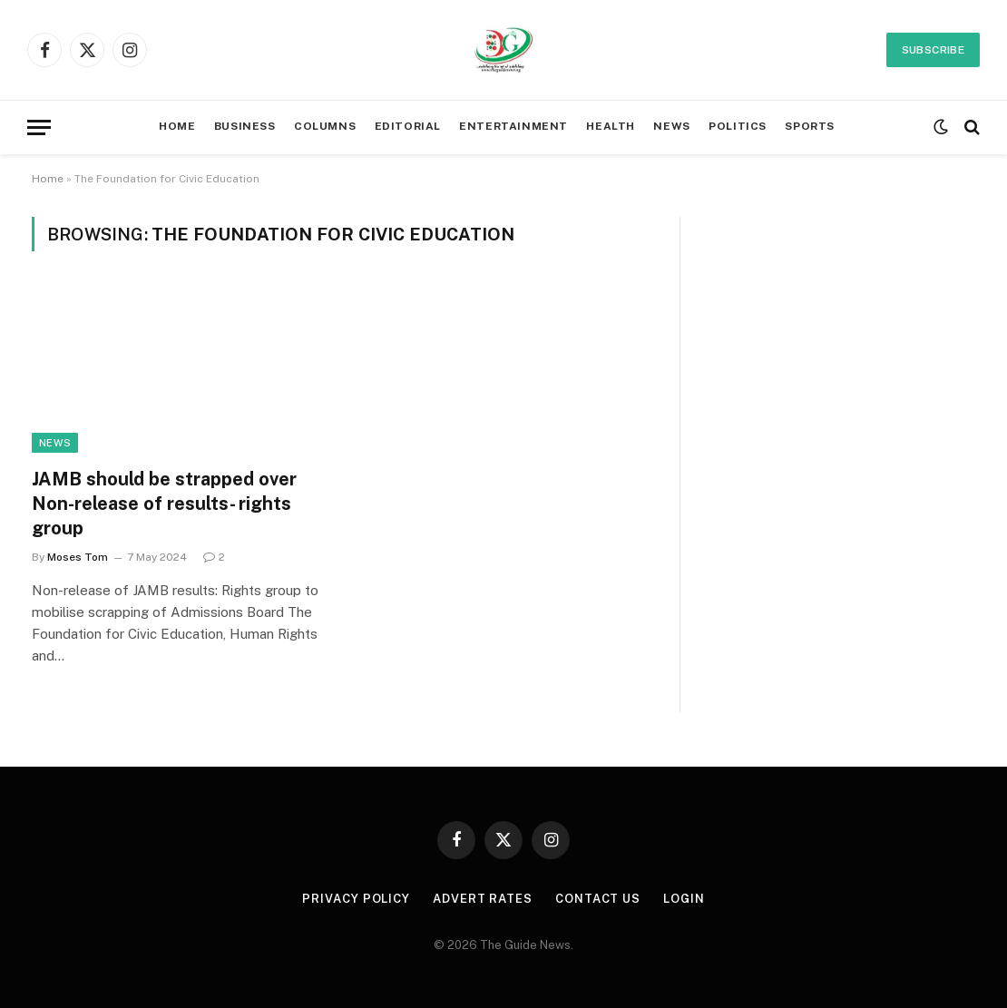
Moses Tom (77, 557)
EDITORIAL (408, 126)
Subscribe (933, 50)
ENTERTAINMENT (513, 126)
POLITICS (738, 126)
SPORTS (810, 126)
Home (48, 178)
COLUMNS (325, 126)
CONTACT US (597, 898)
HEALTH (610, 126)
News (55, 442)
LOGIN (684, 898)
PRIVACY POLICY (356, 898)
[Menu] (39, 127)
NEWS (671, 126)
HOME (177, 126)
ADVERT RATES (483, 898)
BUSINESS (245, 126)
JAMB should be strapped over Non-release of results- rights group (164, 503)
